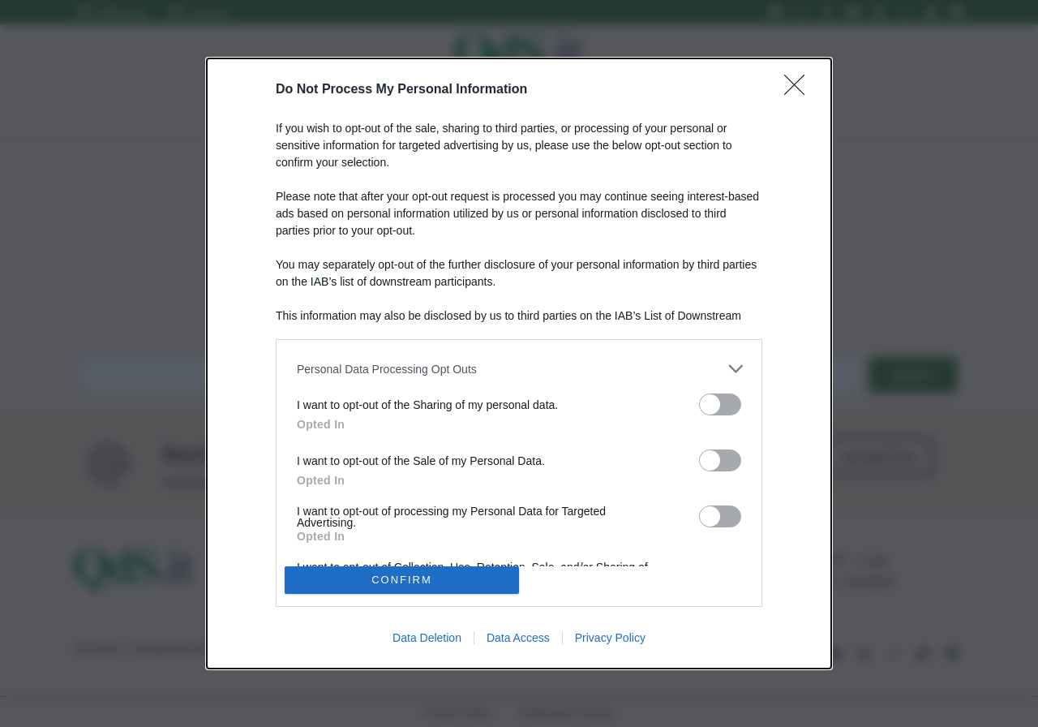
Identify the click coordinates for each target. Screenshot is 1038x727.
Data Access (518, 637)
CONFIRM (401, 580)
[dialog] (519, 363)
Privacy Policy (610, 637)
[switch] (720, 404)
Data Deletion (426, 637)
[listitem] (519, 368)
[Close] (799, 90)
